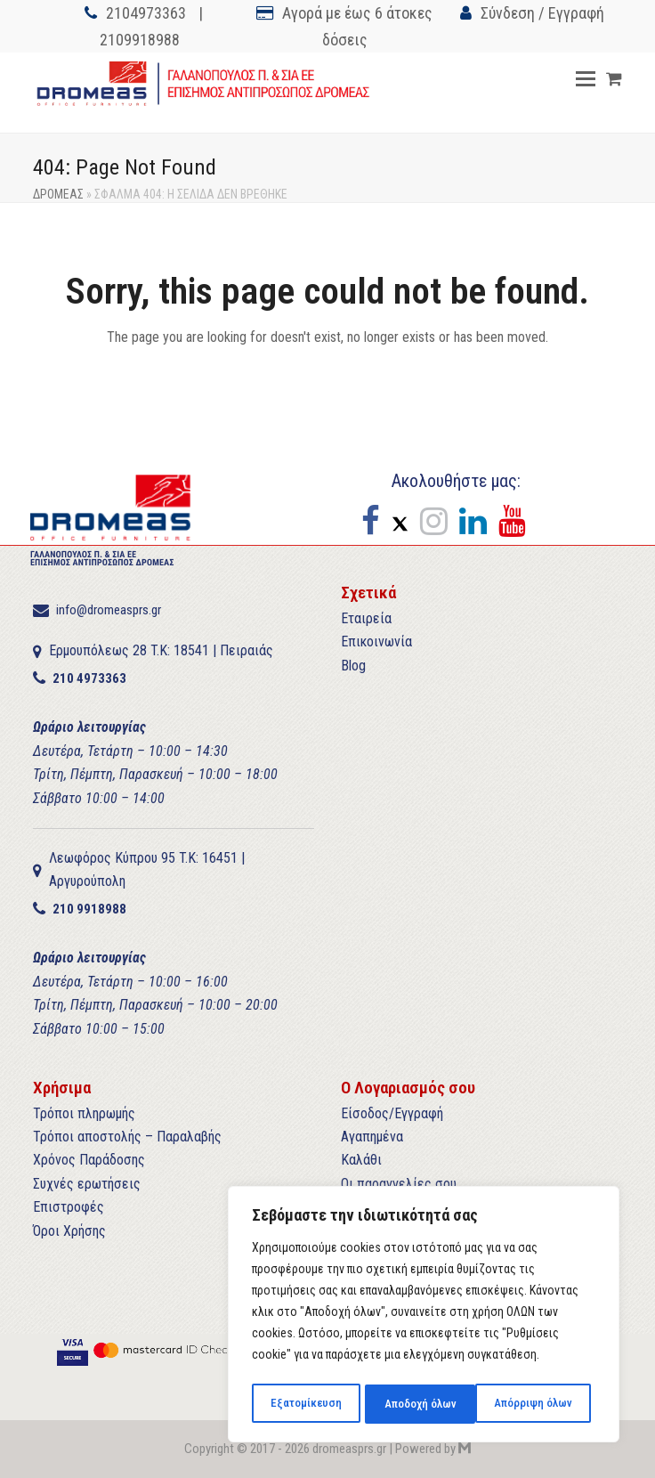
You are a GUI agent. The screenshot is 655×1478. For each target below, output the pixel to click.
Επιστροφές (68, 1206)
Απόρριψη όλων (421, 1404)
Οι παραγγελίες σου (399, 1183)
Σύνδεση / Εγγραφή (542, 13)
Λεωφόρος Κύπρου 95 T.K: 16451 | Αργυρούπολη (147, 869)
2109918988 (140, 39)
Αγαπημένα (372, 1136)
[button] (585, 79)
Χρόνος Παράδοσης (89, 1159)
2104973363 (146, 13)
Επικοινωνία (376, 641)
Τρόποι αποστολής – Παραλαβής (127, 1136)
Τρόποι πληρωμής (84, 1113)
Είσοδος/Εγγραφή (392, 1113)
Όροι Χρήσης (69, 1230)
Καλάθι (361, 1159)
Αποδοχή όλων (540, 1404)
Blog (353, 665)
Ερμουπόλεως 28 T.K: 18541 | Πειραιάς (161, 650)
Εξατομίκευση (305, 1404)
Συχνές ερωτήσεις (87, 1183)
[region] (423, 1316)
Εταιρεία (366, 618)
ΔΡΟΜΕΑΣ (58, 194)
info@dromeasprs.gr (108, 610)
